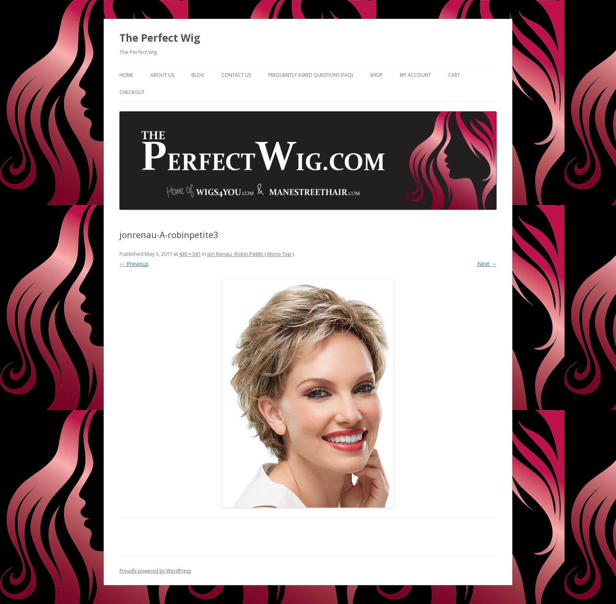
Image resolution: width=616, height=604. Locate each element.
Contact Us (236, 75)
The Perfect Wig (159, 38)
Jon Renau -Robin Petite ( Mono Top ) (250, 253)
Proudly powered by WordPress (155, 570)
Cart (454, 75)
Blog (197, 75)
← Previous (133, 264)
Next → (487, 264)
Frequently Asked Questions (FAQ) (310, 75)
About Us (162, 75)
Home (126, 75)
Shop (376, 75)
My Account (415, 75)
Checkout (132, 92)
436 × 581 (190, 253)
